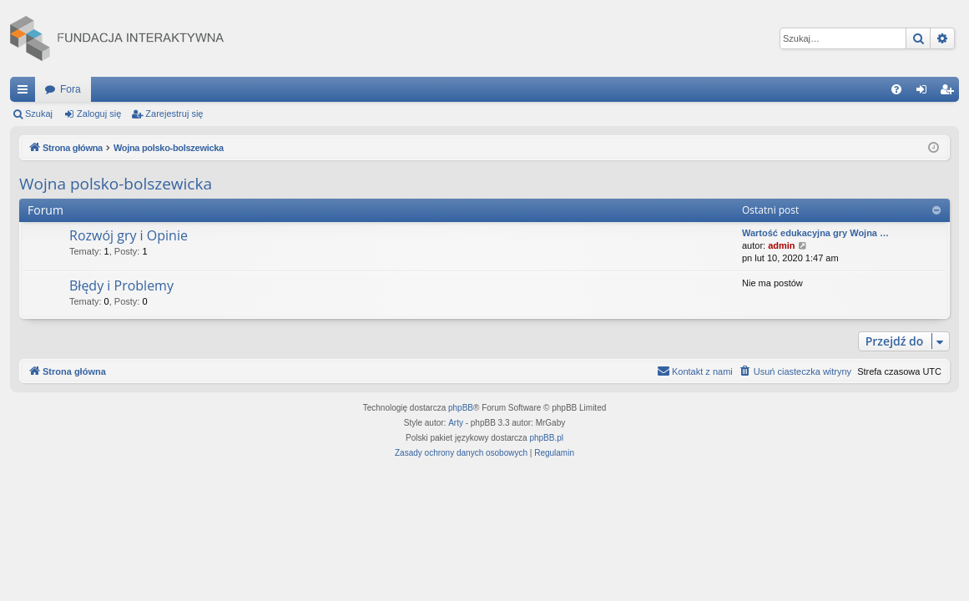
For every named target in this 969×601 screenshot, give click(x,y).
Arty (455, 422)
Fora (70, 89)
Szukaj (39, 114)
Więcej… (26, 92)
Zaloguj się (99, 114)
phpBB (460, 407)
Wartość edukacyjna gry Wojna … (815, 233)
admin (781, 245)
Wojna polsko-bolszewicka (115, 183)
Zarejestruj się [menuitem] (950, 92)
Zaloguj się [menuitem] (925, 92)
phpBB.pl (546, 437)
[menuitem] (896, 89)
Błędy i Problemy (121, 285)
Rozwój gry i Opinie (128, 235)
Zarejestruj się (174, 114)
